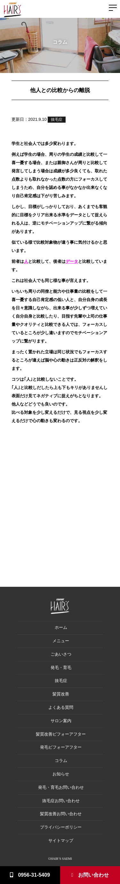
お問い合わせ (90, 875)
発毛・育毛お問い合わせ (61, 787)
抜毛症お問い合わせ (61, 800)
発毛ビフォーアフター (61, 747)
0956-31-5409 (30, 875)
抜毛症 (56, 119)
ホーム (61, 627)
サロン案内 (61, 720)
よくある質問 (60, 707)
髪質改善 (60, 694)
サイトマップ (60, 840)
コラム (61, 760)
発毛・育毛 (61, 667)
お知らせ (60, 774)
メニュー (60, 640)
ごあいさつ (61, 654)
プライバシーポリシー (61, 827)
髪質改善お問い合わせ (61, 813)
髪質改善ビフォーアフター (61, 734)
